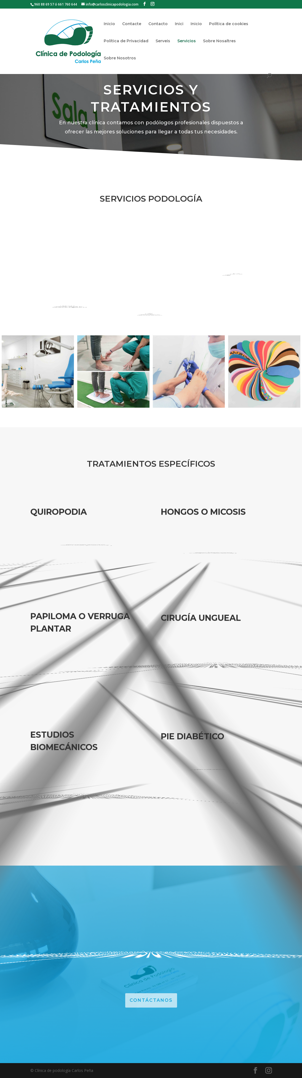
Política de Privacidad (126, 41)
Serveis (163, 41)
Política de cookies (228, 24)
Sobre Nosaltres (219, 41)
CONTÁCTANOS (151, 1000)
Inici (179, 24)
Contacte (131, 24)
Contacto (158, 24)
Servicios (186, 41)
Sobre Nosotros (120, 58)
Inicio (109, 24)
